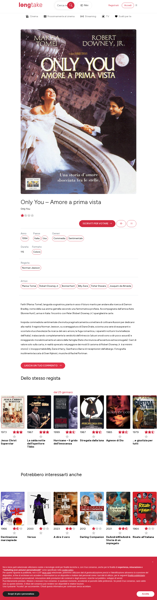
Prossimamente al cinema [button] (59, 16)
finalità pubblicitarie (136, 575)
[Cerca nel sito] (65, 5)
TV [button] (105, 16)
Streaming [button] (88, 16)
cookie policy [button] (67, 570)
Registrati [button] (114, 5)
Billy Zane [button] (83, 286)
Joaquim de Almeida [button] (120, 286)
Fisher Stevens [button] (98, 286)
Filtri (84, 5)
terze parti (46, 572)
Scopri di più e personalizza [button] (21, 594)
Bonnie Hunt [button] (68, 286)
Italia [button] (37, 238)
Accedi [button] (128, 5)
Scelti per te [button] (123, 16)
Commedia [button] (59, 238)
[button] (97, 223)
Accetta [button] (145, 594)
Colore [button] (36, 251)
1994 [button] (25, 238)
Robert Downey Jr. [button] (49, 286)
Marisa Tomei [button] (29, 286)
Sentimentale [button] (75, 238)
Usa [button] (45, 238)
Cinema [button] (32, 16)
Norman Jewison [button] (31, 267)
